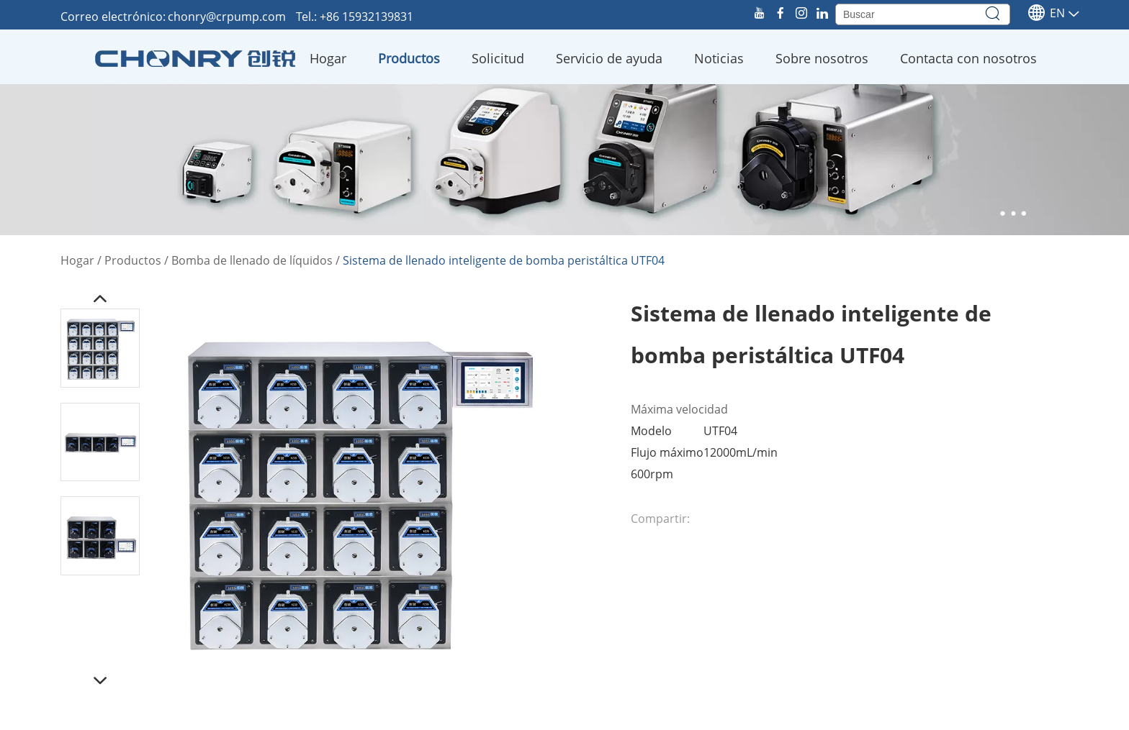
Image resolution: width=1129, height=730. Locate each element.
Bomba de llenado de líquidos (252, 260)
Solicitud (498, 58)
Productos (409, 58)
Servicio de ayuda (609, 58)
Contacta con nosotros (968, 58)
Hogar (328, 58)
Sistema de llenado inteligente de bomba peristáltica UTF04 (504, 260)
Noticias (719, 58)
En (1046, 13)
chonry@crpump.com (228, 16)
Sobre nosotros (821, 58)
